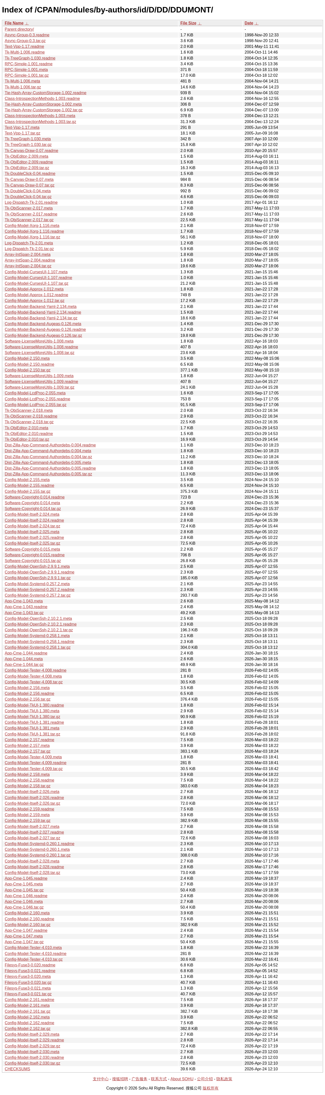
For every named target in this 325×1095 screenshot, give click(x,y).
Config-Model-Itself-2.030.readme (34, 1057)
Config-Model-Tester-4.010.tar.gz (34, 959)
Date (249, 23)
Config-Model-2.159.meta (27, 815)
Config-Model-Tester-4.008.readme (35, 670)
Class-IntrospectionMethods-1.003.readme (42, 98)
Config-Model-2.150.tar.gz (27, 370)
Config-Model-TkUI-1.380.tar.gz (32, 717)
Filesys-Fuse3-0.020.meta (28, 976)
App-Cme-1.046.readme (26, 896)
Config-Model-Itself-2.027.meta (32, 826)
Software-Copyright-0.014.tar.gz (33, 509)
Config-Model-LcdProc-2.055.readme (37, 399)
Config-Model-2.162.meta (27, 1017)
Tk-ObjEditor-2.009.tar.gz (27, 168)
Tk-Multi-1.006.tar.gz (23, 87)
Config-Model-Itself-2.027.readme (34, 832)
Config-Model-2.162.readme (29, 1023)
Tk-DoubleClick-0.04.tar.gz (28, 197)
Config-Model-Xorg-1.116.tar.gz (32, 237)
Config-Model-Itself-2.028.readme (34, 867)
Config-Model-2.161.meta (27, 1005)
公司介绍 (205, 1079)
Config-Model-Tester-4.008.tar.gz (34, 682)
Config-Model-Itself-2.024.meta (32, 514)
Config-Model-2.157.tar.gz (27, 751)
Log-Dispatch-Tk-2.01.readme (31, 202)
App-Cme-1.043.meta (24, 601)
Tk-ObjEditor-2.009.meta (26, 156)
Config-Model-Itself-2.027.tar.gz (32, 838)
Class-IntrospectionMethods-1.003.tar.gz (40, 122)
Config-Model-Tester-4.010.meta (33, 948)
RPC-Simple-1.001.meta (26, 70)
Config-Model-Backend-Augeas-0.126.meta (43, 324)
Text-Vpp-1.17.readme (24, 46)
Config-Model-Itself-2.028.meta (32, 861)
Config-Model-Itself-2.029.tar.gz (32, 1046)
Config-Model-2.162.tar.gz (27, 1028)
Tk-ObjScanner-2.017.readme (31, 214)
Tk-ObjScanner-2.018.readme (31, 416)
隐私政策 (224, 1079)
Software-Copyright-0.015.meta (32, 549)
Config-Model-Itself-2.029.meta (32, 1034)
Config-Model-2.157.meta (27, 745)
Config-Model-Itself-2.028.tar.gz (32, 873)
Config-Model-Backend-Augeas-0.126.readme (45, 329)
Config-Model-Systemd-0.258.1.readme (39, 642)
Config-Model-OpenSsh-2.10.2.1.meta (38, 618)
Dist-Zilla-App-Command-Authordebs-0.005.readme (50, 468)
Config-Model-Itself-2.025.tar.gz (32, 543)
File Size (188, 23)
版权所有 (211, 1088)
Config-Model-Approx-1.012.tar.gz (34, 300)
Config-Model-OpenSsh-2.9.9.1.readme (39, 572)
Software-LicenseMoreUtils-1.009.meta (39, 376)
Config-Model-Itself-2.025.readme (34, 537)
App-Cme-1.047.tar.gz (24, 942)
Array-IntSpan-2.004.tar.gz (28, 266)
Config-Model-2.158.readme (29, 780)
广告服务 (139, 1079)
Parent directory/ (19, 29)
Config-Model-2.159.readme (29, 809)
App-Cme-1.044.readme (26, 653)
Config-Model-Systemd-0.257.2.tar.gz (38, 595)
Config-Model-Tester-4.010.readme (35, 953)
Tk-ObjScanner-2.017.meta (29, 208)
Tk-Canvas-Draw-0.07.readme (31, 150)
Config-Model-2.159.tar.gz (27, 820)
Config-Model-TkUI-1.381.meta (32, 728)
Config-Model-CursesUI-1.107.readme (38, 278)
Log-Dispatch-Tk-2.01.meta (29, 243)
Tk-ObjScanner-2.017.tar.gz (29, 220)
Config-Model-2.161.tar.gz (27, 1011)
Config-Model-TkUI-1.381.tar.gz (32, 734)
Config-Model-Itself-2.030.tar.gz (32, 1063)
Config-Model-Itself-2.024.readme (34, 520)
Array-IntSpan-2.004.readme (30, 260)
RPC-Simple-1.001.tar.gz (27, 75)
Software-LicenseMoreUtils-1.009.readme (41, 381)
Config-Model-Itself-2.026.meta (32, 792)
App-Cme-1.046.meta (24, 901)
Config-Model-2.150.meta (27, 358)
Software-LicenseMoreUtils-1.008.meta (39, 341)
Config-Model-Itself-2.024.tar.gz (32, 526)
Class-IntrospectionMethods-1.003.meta (40, 116)
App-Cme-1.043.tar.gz (24, 613)
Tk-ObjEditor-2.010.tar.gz (27, 439)
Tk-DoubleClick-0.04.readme (30, 173)
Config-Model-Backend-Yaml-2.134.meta (41, 306)
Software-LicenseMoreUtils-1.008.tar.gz (39, 353)
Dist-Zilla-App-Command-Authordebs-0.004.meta (48, 451)
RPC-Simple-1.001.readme (28, 64)
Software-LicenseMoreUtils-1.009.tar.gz (39, 387)
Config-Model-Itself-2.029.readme (34, 1040)
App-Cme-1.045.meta (24, 884)
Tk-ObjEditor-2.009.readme (29, 162)
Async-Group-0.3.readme (27, 35)
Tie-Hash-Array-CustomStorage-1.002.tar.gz (44, 110)
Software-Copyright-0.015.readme (35, 555)
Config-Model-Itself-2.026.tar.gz (32, 803)
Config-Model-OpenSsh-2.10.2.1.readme (41, 624)
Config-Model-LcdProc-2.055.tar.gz (35, 405)
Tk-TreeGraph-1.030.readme (30, 58)
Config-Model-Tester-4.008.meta (33, 676)
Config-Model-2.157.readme (29, 740)
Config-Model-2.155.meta (27, 480)
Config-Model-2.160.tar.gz (27, 925)
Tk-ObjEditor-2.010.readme (29, 434)
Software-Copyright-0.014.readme (35, 497)
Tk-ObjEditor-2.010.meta (26, 428)
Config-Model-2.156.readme (29, 693)
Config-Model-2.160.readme (29, 919)
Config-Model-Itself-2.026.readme (34, 798)
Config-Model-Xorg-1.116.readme (34, 231)
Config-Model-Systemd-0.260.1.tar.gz (38, 855)
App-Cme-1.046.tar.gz (24, 907)
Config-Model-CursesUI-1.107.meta (36, 272)
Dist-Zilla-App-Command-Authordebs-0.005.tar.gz (48, 474)
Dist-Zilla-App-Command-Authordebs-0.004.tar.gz (48, 457)
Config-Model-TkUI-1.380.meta (32, 711)
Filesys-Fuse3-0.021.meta (28, 988)
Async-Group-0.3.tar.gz (25, 41)
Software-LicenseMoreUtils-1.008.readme (41, 347)
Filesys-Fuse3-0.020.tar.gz (28, 982)
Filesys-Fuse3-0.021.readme (30, 971)
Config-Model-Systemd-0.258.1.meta (37, 636)
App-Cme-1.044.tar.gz (24, 664)
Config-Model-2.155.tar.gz (27, 491)
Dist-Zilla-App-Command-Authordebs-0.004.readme (50, 445)
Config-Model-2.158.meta (27, 774)
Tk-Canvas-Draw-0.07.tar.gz (29, 185)
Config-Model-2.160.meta (27, 913)
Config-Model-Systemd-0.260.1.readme (39, 844)
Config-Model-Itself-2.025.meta (32, 532)
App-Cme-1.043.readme (26, 607)
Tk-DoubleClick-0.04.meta (28, 191)
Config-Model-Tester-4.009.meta (33, 757)
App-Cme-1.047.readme (26, 930)
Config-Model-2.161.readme (29, 1000)
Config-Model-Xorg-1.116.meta (32, 225)
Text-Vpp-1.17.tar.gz (22, 133)
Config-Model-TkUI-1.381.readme (34, 722)
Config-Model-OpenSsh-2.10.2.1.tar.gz (39, 630)
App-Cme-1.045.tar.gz (24, 890)
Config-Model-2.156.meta (27, 688)
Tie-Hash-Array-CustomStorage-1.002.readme (45, 93)
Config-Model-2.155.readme (29, 485)
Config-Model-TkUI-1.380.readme (34, 705)
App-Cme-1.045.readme (26, 878)
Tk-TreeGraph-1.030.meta (28, 139)
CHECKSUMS (17, 1069)
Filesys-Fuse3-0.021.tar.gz (28, 994)
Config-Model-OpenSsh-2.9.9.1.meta (37, 566)
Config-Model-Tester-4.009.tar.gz (34, 769)
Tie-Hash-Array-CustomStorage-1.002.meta (43, 104)
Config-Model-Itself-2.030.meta (32, 1052)
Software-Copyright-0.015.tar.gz (33, 561)
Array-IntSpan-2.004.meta (27, 254)
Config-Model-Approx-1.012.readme (36, 295)
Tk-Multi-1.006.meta (22, 81)
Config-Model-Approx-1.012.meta (34, 289)
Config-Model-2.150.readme (29, 364)
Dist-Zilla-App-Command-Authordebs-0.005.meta (48, 462)
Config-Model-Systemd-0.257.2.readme (39, 589)
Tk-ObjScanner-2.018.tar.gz (29, 422)
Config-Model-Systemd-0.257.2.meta (37, 584)
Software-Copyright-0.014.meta (32, 503)
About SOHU (181, 1079)
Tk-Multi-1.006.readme (25, 52)
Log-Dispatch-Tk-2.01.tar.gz (29, 249)
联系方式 (159, 1079)
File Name (14, 23)
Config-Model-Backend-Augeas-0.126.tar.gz (43, 335)
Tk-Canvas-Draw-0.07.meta (29, 179)
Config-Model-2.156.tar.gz (27, 699)
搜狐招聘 (120, 1079)
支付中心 (101, 1079)
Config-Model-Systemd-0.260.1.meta (37, 849)
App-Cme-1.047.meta (24, 936)
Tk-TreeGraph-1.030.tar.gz (28, 145)
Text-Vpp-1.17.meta (22, 127)
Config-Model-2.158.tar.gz (27, 786)
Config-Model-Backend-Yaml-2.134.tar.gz (41, 318)
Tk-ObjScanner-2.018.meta (29, 410)
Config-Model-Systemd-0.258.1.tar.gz (38, 647)
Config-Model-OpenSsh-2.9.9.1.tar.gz (38, 578)
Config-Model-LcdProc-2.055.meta (35, 393)
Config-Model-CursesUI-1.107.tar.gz (36, 283)
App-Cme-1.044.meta (24, 659)
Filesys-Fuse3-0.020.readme (30, 965)
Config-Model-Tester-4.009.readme (35, 763)
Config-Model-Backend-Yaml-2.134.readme (43, 312)
